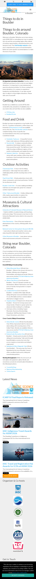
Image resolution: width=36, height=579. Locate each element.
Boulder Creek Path (8, 185)
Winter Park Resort (12, 280)
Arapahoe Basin (11, 301)
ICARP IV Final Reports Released (18, 397)
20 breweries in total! (15, 127)
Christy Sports (11, 371)
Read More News (10, 476)
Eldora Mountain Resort (14, 268)
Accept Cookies (18, 575)
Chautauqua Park (8, 168)
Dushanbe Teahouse (13, 139)
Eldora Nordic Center (13, 322)
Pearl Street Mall (8, 178)
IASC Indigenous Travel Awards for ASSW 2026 (17, 432)
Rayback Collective (12, 153)
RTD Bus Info (11, 112)
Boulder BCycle (11, 114)
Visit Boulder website (20, 45)
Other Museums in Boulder (11, 236)
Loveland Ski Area (12, 290)
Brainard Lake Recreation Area (16, 334)
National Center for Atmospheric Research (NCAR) (18, 229)
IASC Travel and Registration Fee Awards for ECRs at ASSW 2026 (18, 464)
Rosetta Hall (10, 143)
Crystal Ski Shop (11, 367)
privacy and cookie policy (19, 572)
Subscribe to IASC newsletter (20, 4)
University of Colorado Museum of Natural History (18, 210)
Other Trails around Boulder (11, 193)
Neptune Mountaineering (14, 369)
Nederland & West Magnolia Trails (17, 346)
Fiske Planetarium (8, 221)
